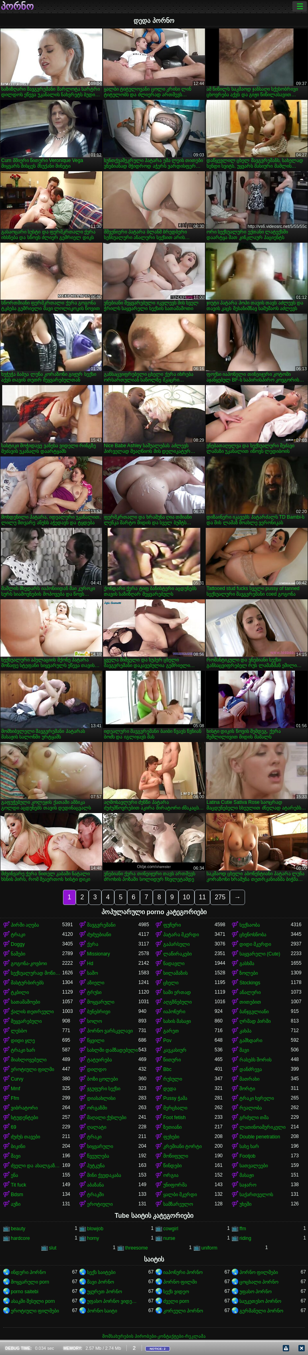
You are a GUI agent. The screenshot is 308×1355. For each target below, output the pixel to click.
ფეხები (171, 1137)
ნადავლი (173, 963)
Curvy (17, 1079)
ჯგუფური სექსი (103, 1088)
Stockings (249, 983)
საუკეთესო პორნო (260, 1301)
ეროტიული (100, 1204)
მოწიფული (175, 1156)
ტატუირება (99, 1060)
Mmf (15, 1088)
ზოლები (248, 973)
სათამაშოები (25, 1002)
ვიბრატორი (24, 1108)
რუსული (172, 1079)
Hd (90, 963)
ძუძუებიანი (99, 934)
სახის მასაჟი (177, 1021)
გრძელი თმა (254, 1117)
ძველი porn (176, 1301)
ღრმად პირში (255, 1021)
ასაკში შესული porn (33, 1301)
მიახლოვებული (29, 1060)
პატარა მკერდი (181, 934)
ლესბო (19, 1031)
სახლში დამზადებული (112, 1050)
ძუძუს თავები (25, 1137)
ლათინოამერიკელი (262, 1127)
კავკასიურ (174, 1050)
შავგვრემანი (101, 925)
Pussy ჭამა (175, 1098)
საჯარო (247, 1185)
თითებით (250, 1002)
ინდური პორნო (28, 1272)
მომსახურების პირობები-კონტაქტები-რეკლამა (154, 1336)
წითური (172, 1060)
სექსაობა (249, 925)
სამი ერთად (177, 992)
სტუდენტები (24, 1117)
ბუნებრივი (98, 1011)
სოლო (94, 1021)
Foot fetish (174, 1117)
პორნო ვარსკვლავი (110, 1031)
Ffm (15, 1098)
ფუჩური (172, 925)
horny (93, 1238)
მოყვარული (100, 1002)
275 (220, 897)
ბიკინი (18, 1146)
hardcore (20, 1238)
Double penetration (259, 1137)
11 (202, 897)
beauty (18, 1228)
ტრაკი (18, 934)
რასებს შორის (255, 1060)
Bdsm (17, 1194)
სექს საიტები (101, 1272)
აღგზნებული (177, 1002)
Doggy (18, 944)
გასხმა (246, 963)
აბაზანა (95, 1185)
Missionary (98, 954)
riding (245, 1238)
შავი (244, 1050)
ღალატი (96, 1127)
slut (53, 1248)
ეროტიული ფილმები (35, 1311)
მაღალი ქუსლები (106, 1117)
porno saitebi (24, 1291)
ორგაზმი (97, 1108)
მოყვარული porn (30, 1282)
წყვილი (95, 1040)
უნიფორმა (175, 1185)
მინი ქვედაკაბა (104, 1175)
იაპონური (174, 1011)
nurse (169, 1238)
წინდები (172, 1165)
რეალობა (250, 1108)
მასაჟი (246, 1175)
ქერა (92, 944)
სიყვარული (100, 1146)
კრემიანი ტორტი (182, 1146)
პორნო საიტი (102, 1311)
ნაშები (18, 954)
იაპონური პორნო (183, 1272)
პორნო (17, 6)
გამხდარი (250, 1040)
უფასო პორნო (255, 1291)
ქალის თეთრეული (32, 1011)
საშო (92, 973)
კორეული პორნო (183, 1311)
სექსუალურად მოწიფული (36, 973)
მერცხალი (175, 1108)
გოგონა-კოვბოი (29, 963)
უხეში (245, 1204)
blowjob (95, 1228)
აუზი (15, 1204)
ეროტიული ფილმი (32, 1069)
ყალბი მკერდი (180, 1194)
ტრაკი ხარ (23, 1050)
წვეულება (98, 1156)
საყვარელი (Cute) (259, 954)
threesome (136, 1248)
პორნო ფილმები (258, 1272)
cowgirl (170, 1228)
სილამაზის (175, 973)
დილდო (96, 1069)
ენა (14, 1175)
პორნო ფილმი (180, 1282)
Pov (167, 1040)
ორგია (170, 1175)
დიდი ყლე (23, 1040)
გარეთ (171, 1031)
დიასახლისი (101, 1098)
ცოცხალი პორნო (258, 1282)
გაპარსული (176, 944)
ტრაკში (95, 1194)
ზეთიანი (172, 1127)
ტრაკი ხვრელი (256, 1098)
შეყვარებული (26, 1021)
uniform (209, 1248)
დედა (169, 1088)
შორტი (247, 1088)
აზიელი (95, 983)
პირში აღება (25, 925)
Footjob (247, 1156)
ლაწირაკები (177, 954)
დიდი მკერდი (255, 944)
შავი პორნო (100, 1282)
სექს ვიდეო (176, 1291)
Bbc (167, 1069)
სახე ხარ (249, 1146)
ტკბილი (20, 992)
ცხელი (170, 983)
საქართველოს (256, 1194)
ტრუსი (94, 992)
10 (186, 897)
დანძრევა (250, 1069)
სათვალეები (253, 1165)
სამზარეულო (178, 1204)
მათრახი (249, 1079)
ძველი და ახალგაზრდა (36, 1165)
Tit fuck (18, 1185)
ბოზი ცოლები (102, 1079)
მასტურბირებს (27, 983)
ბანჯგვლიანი (254, 1011)
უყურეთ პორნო (104, 1291)
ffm (242, 1228)
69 (13, 1127)
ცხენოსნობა (252, 934)
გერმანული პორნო (261, 1311)
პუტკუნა (96, 1165)
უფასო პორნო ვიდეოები (112, 1301)
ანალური (250, 992)
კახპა (245, 1031)
